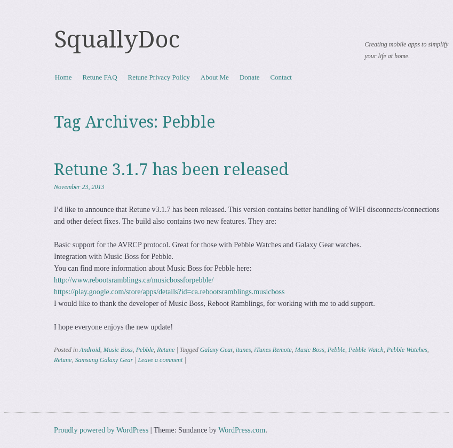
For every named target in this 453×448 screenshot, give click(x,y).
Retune (165, 349)
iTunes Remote (272, 349)
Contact (280, 77)
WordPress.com (241, 430)
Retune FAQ (99, 77)
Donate (250, 77)
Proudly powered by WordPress (101, 430)
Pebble (145, 349)
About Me (215, 77)
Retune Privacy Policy (159, 77)
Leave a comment (160, 360)
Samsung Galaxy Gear (104, 360)
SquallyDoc (117, 39)
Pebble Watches (407, 349)
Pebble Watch (366, 349)
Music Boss (118, 349)
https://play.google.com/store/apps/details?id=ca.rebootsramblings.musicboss (169, 292)
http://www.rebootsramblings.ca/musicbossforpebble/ (133, 280)
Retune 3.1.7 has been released (171, 169)
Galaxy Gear (216, 349)
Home (63, 77)
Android (90, 349)
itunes (243, 349)
